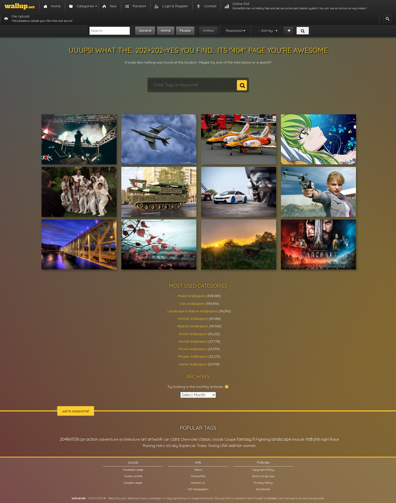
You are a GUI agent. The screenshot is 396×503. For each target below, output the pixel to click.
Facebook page (133, 469)
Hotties (208, 31)
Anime (166, 31)
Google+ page (133, 482)
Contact (272, 498)
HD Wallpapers (198, 489)
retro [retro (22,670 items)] (160, 445)
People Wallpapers (192, 356)
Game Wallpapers (193, 364)
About (198, 469)
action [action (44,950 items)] (92, 439)
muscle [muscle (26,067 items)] (298, 439)
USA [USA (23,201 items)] (224, 445)
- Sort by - (267, 31)
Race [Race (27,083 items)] (334, 439)
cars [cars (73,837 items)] (175, 439)
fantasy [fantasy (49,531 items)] (244, 439)
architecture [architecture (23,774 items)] (129, 439)
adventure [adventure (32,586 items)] (108, 439)
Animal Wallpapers (192, 341)
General (145, 31)
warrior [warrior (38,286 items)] (235, 445)
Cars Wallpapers (192, 304)
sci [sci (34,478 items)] (168, 445)
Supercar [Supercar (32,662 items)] (187, 445)
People (185, 31)
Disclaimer (263, 489)
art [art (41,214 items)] (144, 439)
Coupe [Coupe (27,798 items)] (230, 439)
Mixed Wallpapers (191, 296)
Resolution (234, 31)
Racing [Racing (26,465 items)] (149, 445)
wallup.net (78, 498)
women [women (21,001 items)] (249, 445)
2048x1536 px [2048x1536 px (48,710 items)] (72, 439)
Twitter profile (133, 476)
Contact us (198, 482)
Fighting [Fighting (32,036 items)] (263, 439)
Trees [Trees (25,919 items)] (202, 445)
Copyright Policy (263, 469)
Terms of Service (263, 476)
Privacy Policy (263, 482)
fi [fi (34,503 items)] (253, 439)
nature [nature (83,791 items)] (312, 439)
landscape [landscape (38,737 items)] (281, 439)
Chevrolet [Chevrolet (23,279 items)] (189, 439)
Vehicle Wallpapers (193, 319)
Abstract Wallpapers (192, 326)
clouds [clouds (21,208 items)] (217, 439)
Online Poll (198, 476)
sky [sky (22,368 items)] (175, 445)
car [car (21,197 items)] (166, 439)
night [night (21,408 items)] (325, 439)
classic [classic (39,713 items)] (205, 439)
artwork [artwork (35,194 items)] (155, 439)
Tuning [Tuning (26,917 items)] (213, 445)
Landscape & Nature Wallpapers (193, 311)
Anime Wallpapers (193, 334)
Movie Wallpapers (193, 349)
